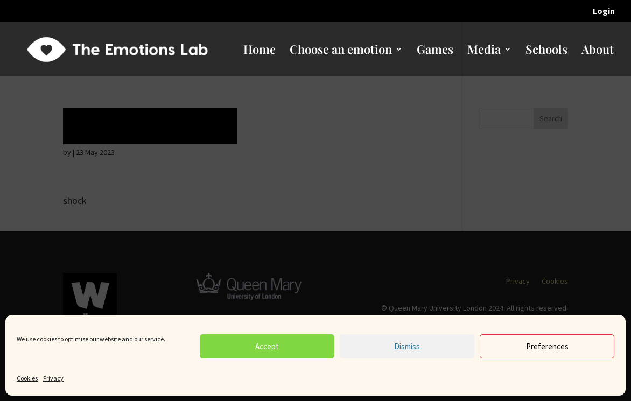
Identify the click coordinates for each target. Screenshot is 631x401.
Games (435, 51)
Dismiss (407, 346)
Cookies (27, 378)
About (597, 51)
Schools (546, 51)
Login (604, 11)
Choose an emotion (341, 51)
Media (484, 51)
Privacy (53, 378)
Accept (267, 346)
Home (259, 51)
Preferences (547, 346)
